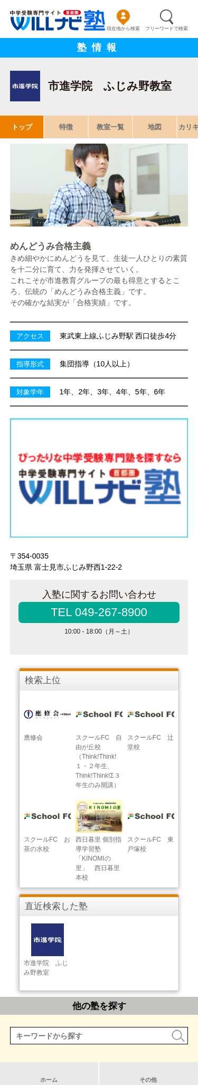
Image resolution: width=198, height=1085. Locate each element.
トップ (22, 127)
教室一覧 (110, 127)
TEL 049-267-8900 (99, 612)
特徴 (66, 127)
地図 (155, 127)
